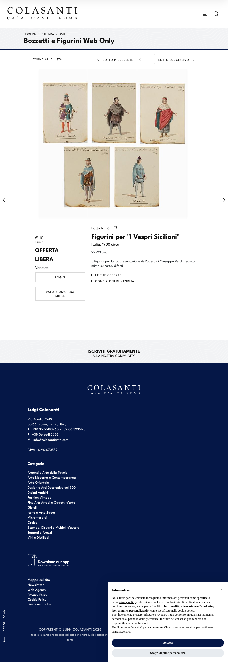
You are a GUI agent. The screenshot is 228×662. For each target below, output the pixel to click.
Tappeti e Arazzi (40, 532)
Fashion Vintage (40, 497)
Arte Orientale (38, 482)
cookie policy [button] (186, 610)
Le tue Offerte (108, 275)
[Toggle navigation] (204, 14)
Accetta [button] (168, 642)
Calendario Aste (54, 34)
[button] (222, 590)
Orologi (33, 522)
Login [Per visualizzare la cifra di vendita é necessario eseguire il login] (60, 277)
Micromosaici (37, 517)
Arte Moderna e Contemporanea (52, 477)
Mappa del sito (39, 579)
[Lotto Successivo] (178, 59)
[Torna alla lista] (46, 59)
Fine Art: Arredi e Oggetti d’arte (51, 502)
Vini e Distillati (38, 537)
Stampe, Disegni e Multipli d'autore (54, 527)
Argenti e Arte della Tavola (48, 472)
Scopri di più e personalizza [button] (168, 653)
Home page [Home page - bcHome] (31, 34)
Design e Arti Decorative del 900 (52, 487)
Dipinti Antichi (38, 492)
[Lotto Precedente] (114, 59)
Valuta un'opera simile (60, 294)
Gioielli (33, 507)
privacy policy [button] (127, 602)
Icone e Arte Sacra (41, 512)
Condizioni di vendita (115, 281)
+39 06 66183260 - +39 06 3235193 (59, 429)
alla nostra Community (114, 353)
